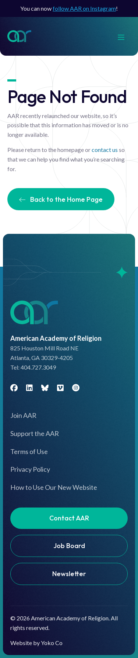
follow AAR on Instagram (84, 8)
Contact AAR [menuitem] (69, 518)
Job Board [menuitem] (69, 545)
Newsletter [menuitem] (69, 573)
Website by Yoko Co (36, 642)
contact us (105, 149)
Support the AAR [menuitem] (34, 433)
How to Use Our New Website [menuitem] (53, 487)
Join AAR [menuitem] (23, 415)
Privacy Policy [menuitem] (30, 469)
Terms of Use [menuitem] (29, 451)
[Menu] (125, 36)
